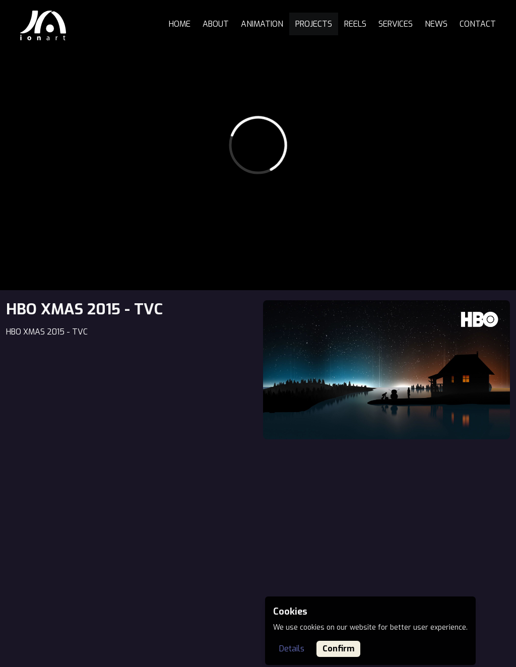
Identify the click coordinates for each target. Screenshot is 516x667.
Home (179, 24)
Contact (478, 24)
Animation (262, 24)
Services (395, 24)
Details (291, 648)
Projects (313, 24)
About (216, 24)
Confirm (338, 648)
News (436, 24)
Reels (355, 24)
